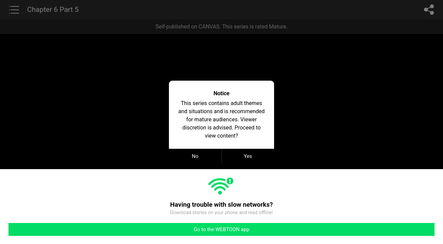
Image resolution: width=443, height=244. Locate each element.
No (195, 156)
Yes (248, 156)
